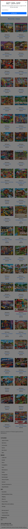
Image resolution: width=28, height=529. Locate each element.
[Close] (26, 2)
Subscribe (14, 13)
